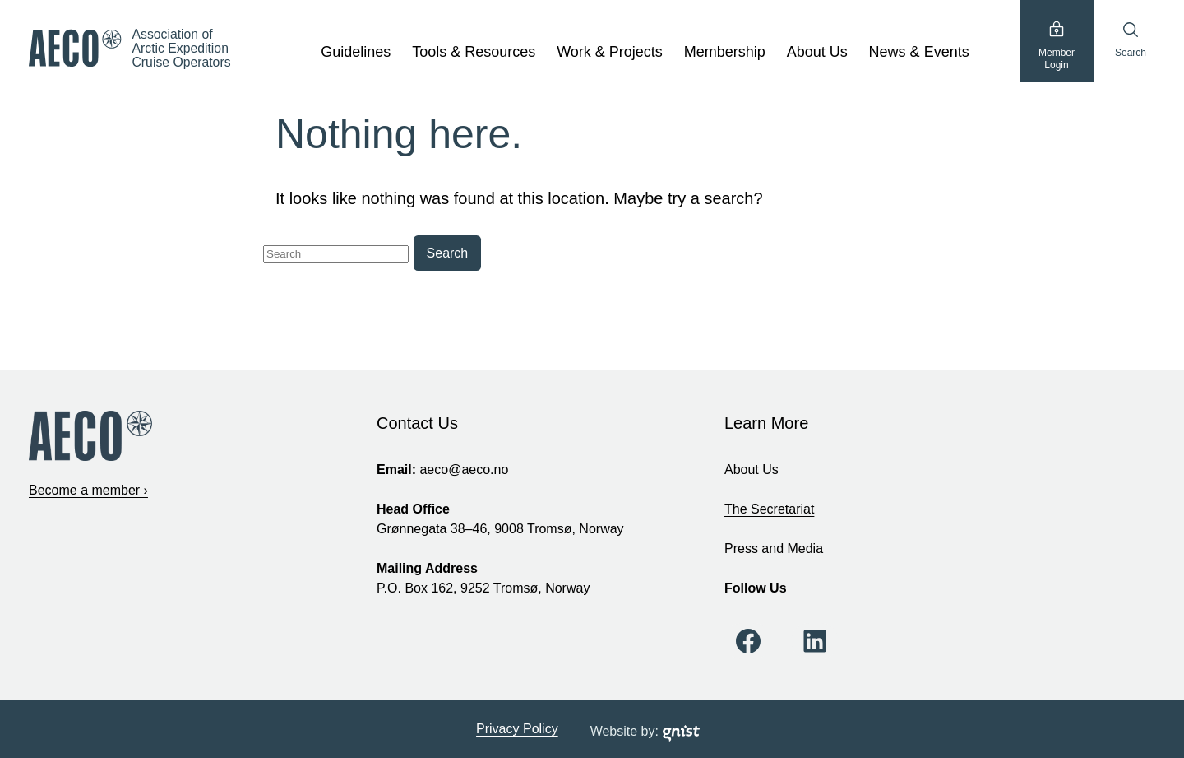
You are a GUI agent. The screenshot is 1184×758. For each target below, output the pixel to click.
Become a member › (88, 490)
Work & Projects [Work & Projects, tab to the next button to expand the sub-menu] (610, 52)
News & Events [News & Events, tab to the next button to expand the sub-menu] (919, 52)
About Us (751, 470)
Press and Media (773, 549)
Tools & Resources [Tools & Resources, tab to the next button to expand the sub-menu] (473, 52)
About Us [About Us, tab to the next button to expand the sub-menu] (817, 52)
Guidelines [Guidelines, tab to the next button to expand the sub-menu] (356, 52)
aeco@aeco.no (463, 470)
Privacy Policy (517, 729)
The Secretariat (769, 509)
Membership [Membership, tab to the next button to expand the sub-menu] (724, 52)
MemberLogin (1056, 46)
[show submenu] (397, 53)
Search (1130, 39)
